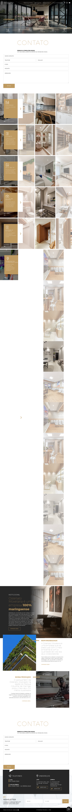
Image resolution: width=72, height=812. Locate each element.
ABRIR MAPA (43, 787)
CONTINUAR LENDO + (14, 628)
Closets (19, 30)
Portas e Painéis (53, 30)
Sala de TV (30, 30)
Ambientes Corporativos (64, 30)
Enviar (65, 801)
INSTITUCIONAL (28, 2)
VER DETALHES (8, 25)
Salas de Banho (42, 30)
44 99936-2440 (25, 786)
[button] (18, 669)
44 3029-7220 (14, 781)
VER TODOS (7, 119)
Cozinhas (8, 30)
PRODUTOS (47, 2)
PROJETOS (38, 2)
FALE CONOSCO (57, 2)
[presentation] (20, 108)
